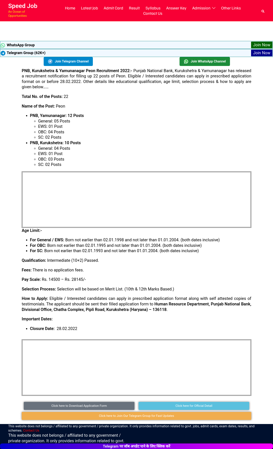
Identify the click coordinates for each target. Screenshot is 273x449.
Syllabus (153, 7)
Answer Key (176, 7)
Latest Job (89, 7)
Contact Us (152, 13)
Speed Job (22, 5)
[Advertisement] (136, 30)
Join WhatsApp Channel (205, 61)
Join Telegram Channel (68, 61)
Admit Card (113, 7)
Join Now (261, 44)
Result (134, 7)
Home (70, 7)
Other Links (231, 7)
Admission (201, 7)
